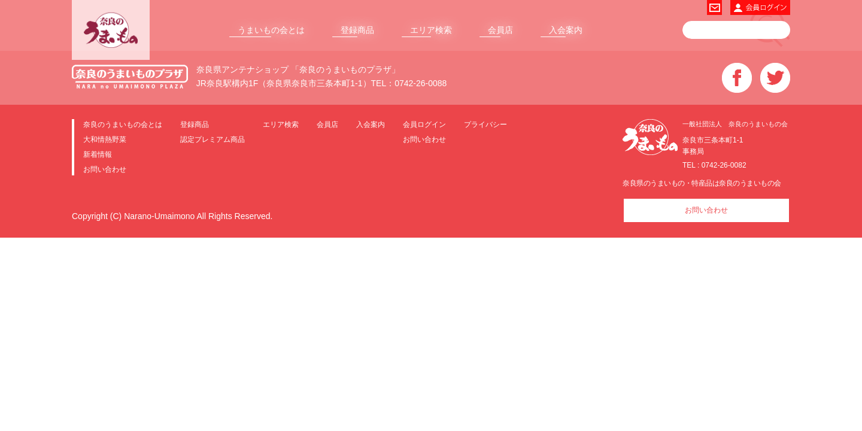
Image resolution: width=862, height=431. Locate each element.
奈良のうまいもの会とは (122, 124)
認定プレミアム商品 (212, 139)
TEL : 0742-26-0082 (714, 165)
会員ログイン (424, 124)
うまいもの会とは (271, 30)
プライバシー (485, 124)
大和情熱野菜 (104, 139)
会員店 (500, 30)
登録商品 (357, 30)
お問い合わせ (104, 169)
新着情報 (97, 154)
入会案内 (565, 30)
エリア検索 (431, 30)
